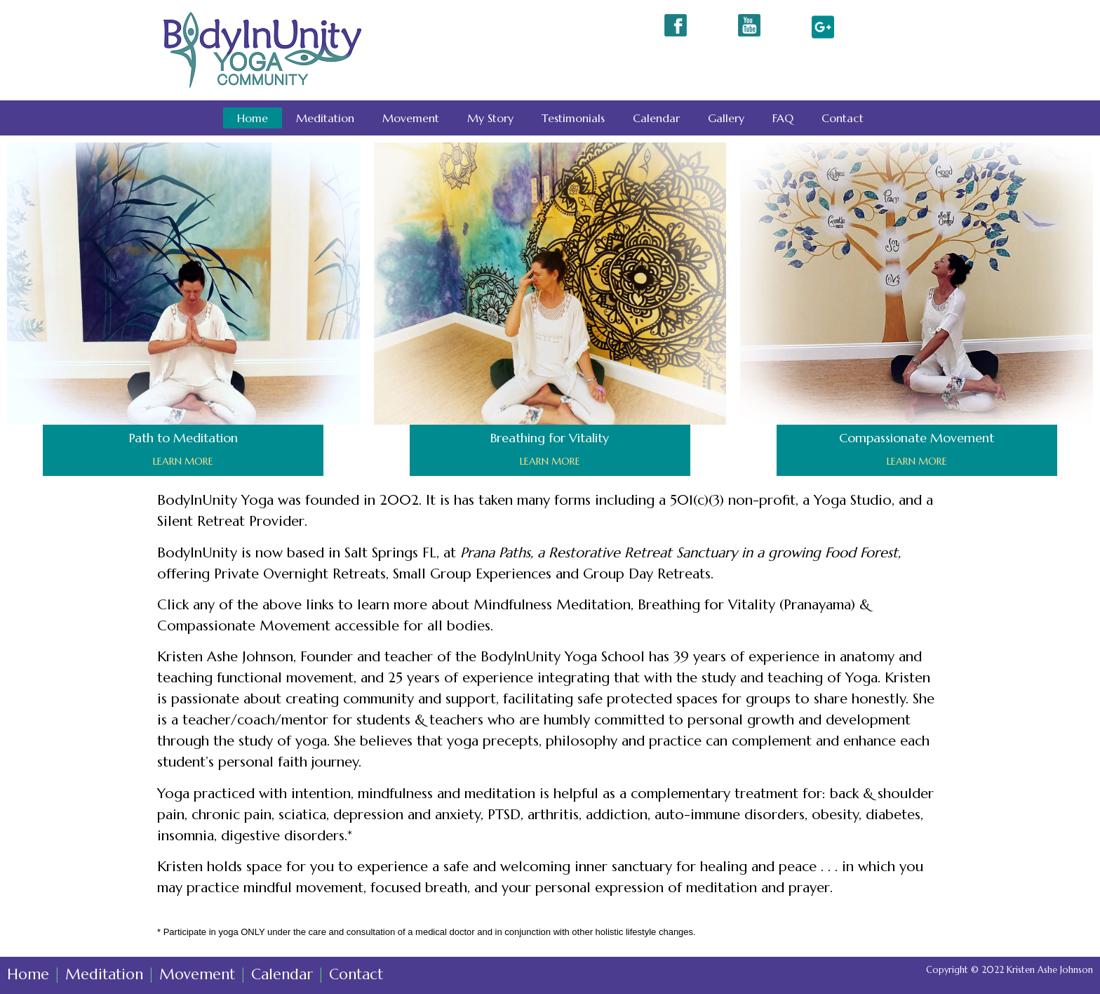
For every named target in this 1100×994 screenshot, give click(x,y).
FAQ (782, 118)
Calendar (656, 118)
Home (252, 118)
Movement (410, 118)
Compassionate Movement (916, 438)
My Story (490, 118)
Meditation (325, 118)
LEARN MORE (183, 461)
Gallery (726, 118)
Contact (842, 118)
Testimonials (573, 118)
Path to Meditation (183, 438)
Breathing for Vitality (549, 438)
